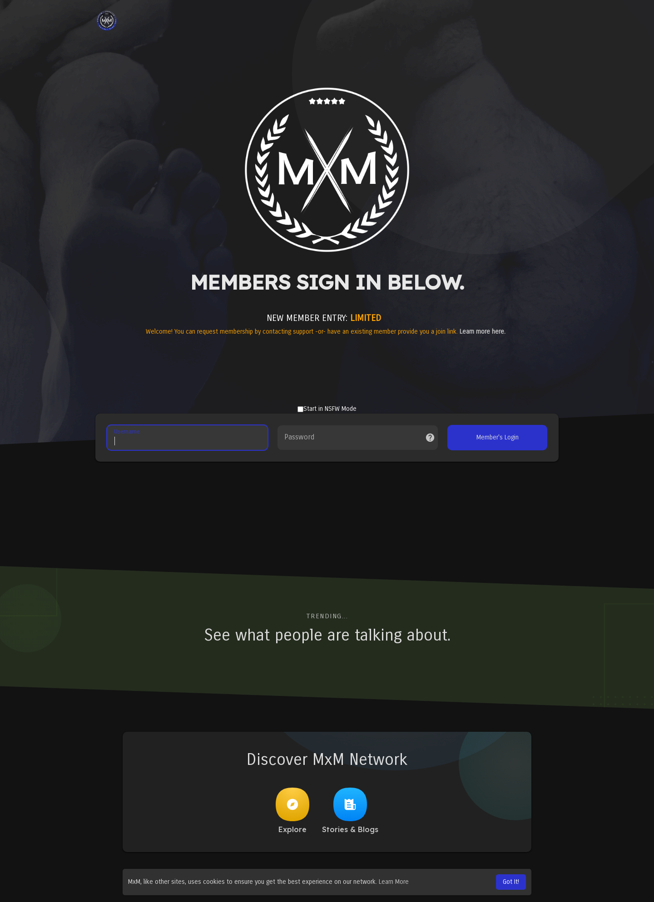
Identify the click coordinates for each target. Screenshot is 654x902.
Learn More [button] (394, 882)
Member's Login (497, 437)
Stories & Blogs (350, 811)
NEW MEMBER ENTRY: (324, 318)
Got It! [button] (511, 882)
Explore (292, 811)
